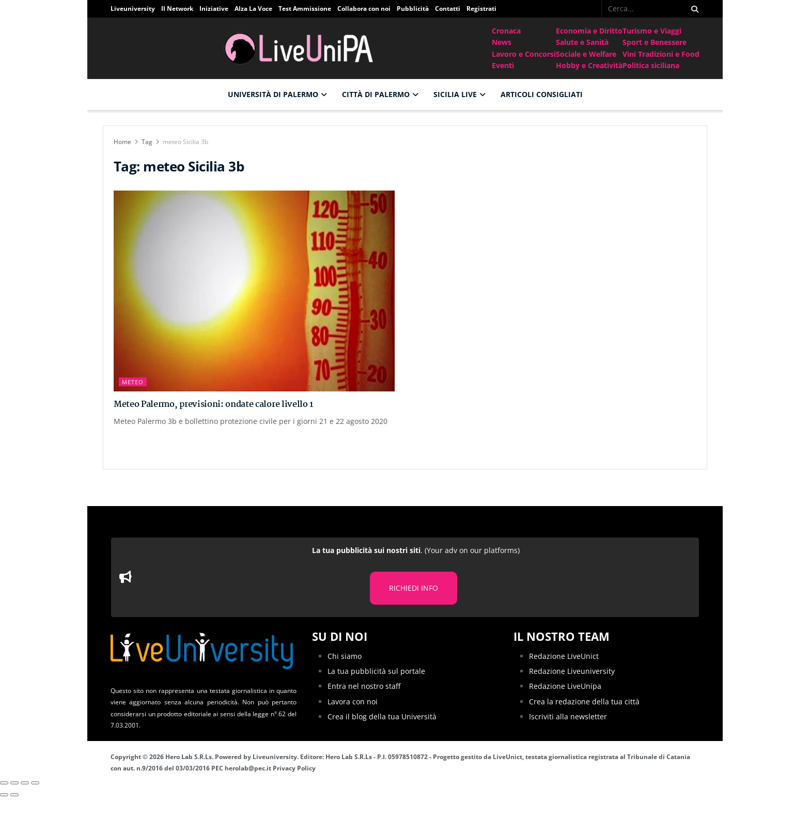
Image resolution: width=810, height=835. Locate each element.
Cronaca (506, 31)
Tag (147, 141)
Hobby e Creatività (589, 65)
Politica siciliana (650, 65)
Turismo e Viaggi (651, 31)
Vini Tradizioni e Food (660, 54)
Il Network (177, 8)
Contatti (447, 8)
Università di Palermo (273, 94)
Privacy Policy (294, 768)
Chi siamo (345, 655)
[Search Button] (693, 9)
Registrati (481, 8)
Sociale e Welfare (586, 54)
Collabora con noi (364, 8)
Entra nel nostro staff (364, 686)
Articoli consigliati (542, 94)
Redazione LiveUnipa (565, 686)
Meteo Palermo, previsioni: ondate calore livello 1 (213, 405)
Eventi (503, 65)
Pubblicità (413, 8)
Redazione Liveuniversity (572, 671)
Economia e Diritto (589, 31)
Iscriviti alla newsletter (568, 716)
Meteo (133, 382)
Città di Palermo (376, 94)
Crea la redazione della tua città (584, 701)
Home (122, 141)
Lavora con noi (353, 701)
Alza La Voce (253, 8)
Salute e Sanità (582, 42)
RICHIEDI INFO (413, 588)
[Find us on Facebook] (594, 8)
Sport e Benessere (654, 42)
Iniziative (213, 8)
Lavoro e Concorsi (524, 54)
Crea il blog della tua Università (382, 716)
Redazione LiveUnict (564, 655)
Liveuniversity (133, 8)
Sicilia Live (455, 94)
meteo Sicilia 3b (185, 141)
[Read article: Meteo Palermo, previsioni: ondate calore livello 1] (254, 291)
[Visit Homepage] (301, 48)
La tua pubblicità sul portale (376, 671)
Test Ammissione (304, 8)
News (501, 42)
